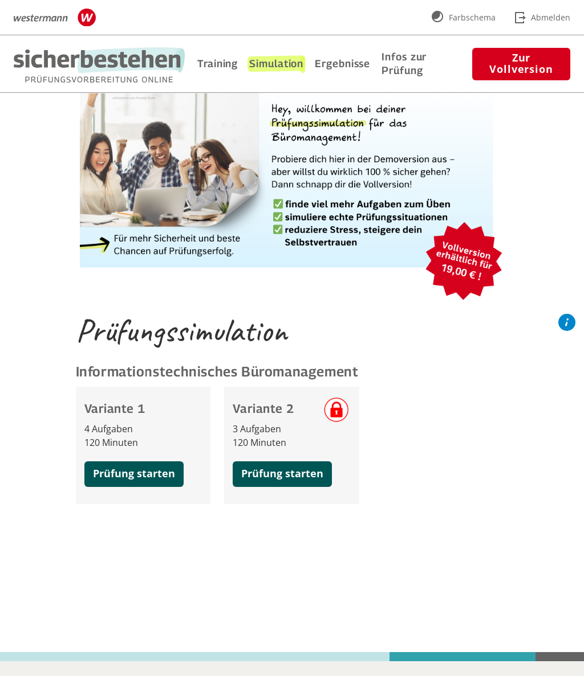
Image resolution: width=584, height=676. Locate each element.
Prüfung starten (134, 473)
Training (217, 63)
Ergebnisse (342, 63)
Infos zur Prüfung (404, 63)
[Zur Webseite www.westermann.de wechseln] (55, 18)
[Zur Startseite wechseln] (99, 65)
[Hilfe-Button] (567, 323)
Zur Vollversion (521, 63)
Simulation (276, 63)
